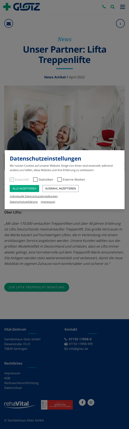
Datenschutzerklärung (24, 202)
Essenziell (22, 179)
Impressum (48, 202)
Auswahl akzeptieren (60, 188)
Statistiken (45, 179)
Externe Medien (74, 179)
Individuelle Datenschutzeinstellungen (34, 196)
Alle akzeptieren (24, 188)
